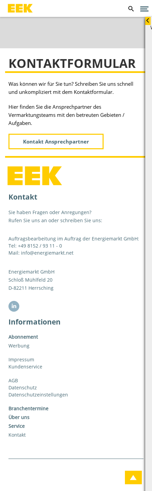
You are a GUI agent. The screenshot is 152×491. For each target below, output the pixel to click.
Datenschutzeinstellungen (38, 394)
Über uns (18, 417)
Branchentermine (28, 408)
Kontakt (17, 435)
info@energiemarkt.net (47, 253)
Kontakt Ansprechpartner (56, 141)
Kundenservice (25, 366)
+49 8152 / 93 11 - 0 (40, 245)
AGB (13, 380)
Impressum (21, 359)
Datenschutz (22, 387)
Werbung (18, 345)
